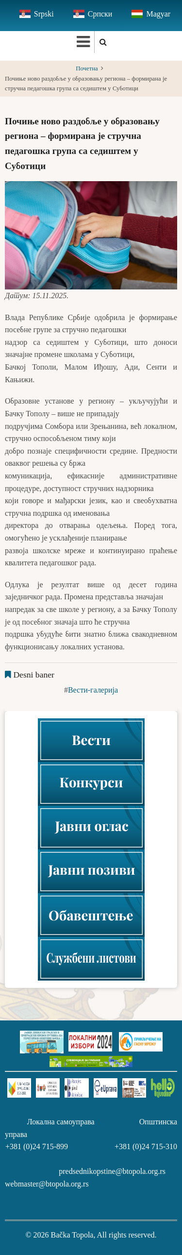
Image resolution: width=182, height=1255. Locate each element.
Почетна (87, 68)
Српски (100, 14)
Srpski (44, 14)
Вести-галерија (93, 690)
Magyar (158, 14)
